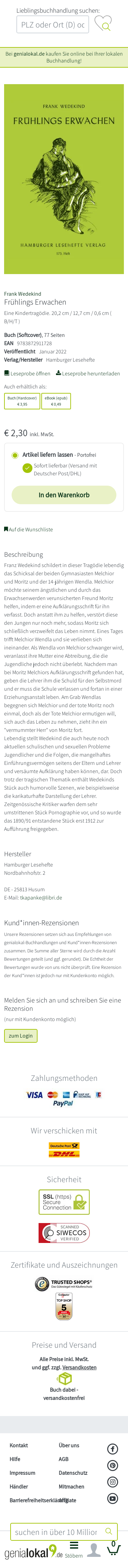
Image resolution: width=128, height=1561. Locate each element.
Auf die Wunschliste (28, 529)
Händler (19, 1486)
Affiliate (67, 1500)
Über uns (69, 1445)
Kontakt (19, 1445)
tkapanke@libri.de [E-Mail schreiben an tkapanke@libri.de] (41, 897)
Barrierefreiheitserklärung (31, 1500)
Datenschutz (73, 1473)
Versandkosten (79, 1367)
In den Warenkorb (64, 494)
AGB (63, 1459)
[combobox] (56, 1532)
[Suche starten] (109, 1532)
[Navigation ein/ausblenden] (94, 1550)
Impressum (22, 1473)
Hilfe (15, 1459)
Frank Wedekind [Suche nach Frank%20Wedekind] (22, 293)
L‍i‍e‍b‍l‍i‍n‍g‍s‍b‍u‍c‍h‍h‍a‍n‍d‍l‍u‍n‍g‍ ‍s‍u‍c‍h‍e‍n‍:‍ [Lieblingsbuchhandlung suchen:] (58, 10)
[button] (74, 1552)
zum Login (21, 1035)
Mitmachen (71, 1486)
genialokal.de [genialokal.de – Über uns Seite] (29, 53)
